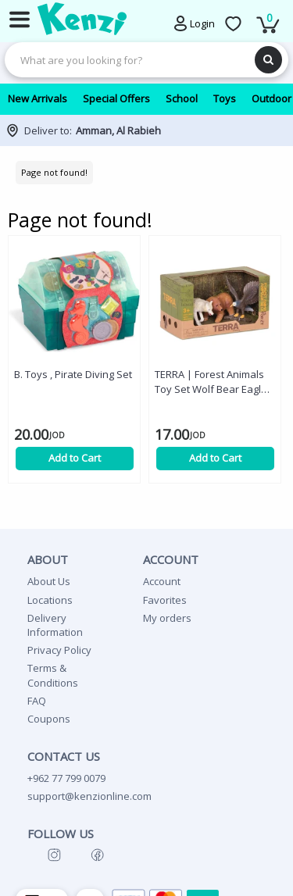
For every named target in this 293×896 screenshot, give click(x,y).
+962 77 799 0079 (66, 778)
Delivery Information (55, 625)
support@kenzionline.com (89, 796)
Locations (50, 600)
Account (161, 581)
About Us (48, 581)
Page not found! (54, 172)
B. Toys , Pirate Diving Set (73, 374)
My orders (167, 618)
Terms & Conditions (52, 675)
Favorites (165, 600)
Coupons (48, 719)
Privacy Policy (59, 650)
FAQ (36, 701)
